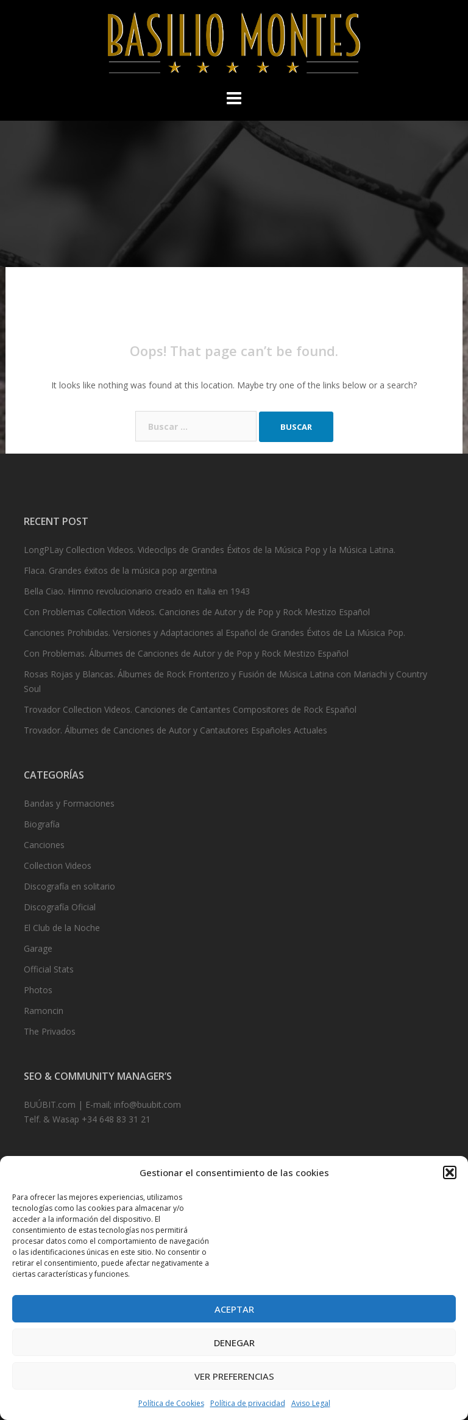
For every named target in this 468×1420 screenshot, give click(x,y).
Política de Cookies (171, 1403)
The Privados (50, 1031)
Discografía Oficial (60, 907)
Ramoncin (43, 1010)
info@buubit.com (147, 1104)
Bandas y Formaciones (69, 803)
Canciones (44, 845)
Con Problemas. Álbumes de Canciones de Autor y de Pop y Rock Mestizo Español (186, 653)
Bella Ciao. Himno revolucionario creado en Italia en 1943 (137, 591)
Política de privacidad (247, 1403)
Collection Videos (57, 865)
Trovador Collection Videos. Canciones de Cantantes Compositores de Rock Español (190, 709)
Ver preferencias (234, 1376)
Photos (38, 990)
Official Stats (49, 969)
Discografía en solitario (69, 886)
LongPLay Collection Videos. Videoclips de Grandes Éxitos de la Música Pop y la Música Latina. (209, 549)
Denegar (234, 1342)
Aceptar (234, 1309)
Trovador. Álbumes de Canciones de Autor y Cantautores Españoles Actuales (175, 730)
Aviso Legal (310, 1403)
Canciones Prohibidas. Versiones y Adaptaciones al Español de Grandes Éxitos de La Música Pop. (214, 632)
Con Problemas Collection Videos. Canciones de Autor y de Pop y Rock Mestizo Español (197, 612)
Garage (38, 948)
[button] (450, 1172)
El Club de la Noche (62, 927)
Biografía (42, 824)
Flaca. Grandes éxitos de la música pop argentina (120, 570)
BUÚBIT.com (50, 1104)
